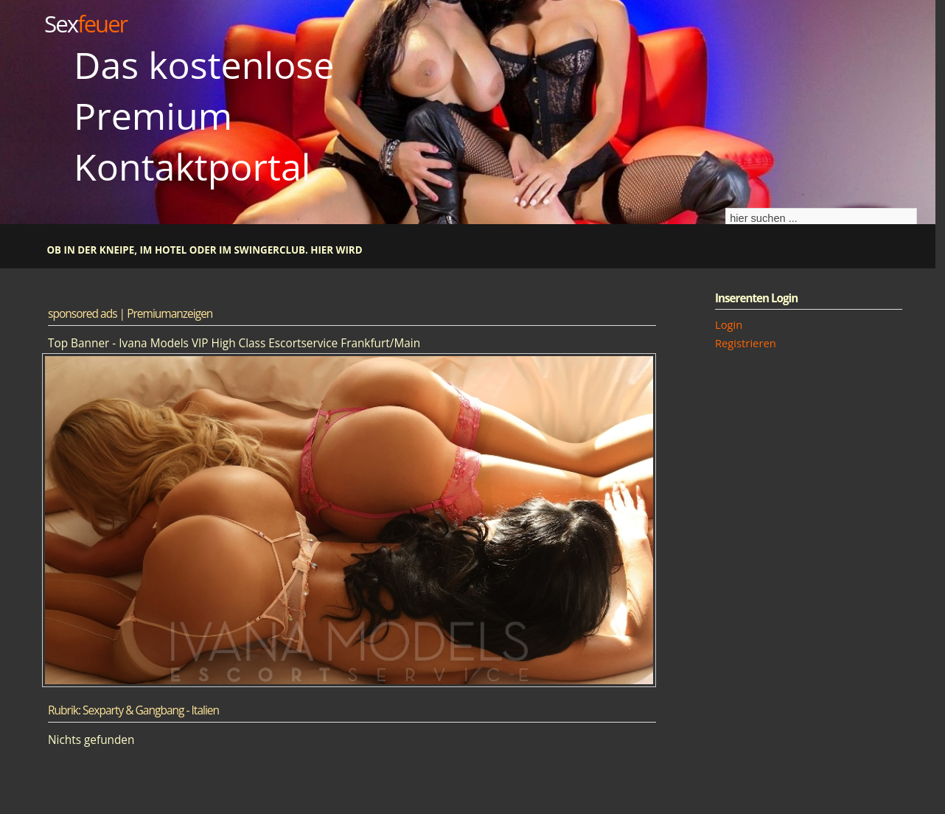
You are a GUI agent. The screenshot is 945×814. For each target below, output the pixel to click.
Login (728, 324)
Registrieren (745, 342)
